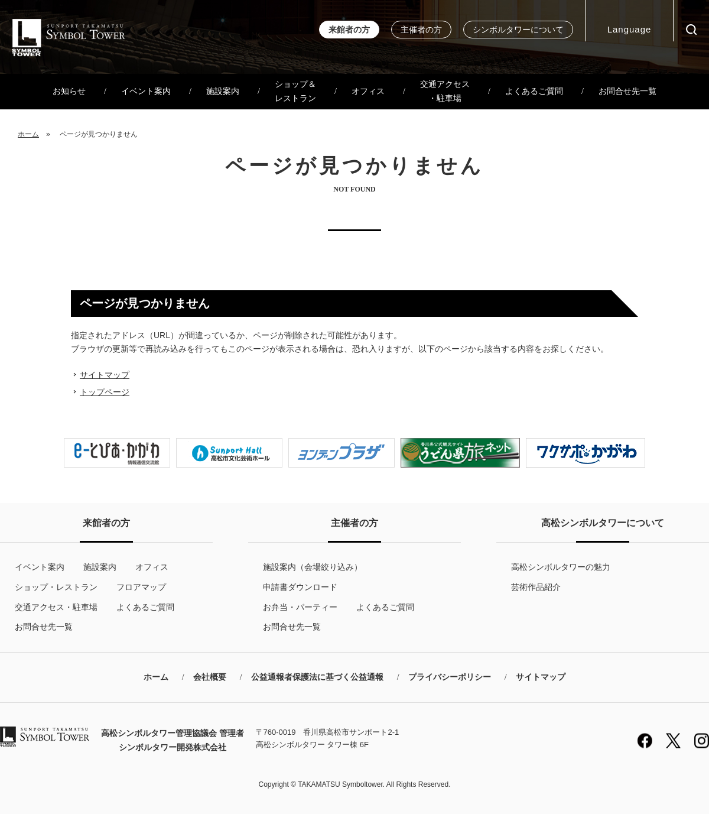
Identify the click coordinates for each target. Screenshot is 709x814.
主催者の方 (421, 29)
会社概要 (209, 677)
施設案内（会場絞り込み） (312, 567)
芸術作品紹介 (536, 587)
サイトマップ (104, 375)
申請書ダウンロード (300, 587)
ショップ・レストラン (56, 587)
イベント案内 (146, 91)
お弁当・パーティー (300, 607)
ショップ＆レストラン (295, 91)
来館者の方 (349, 29)
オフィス (368, 91)
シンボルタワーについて (518, 29)
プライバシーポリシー (449, 677)
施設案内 (222, 91)
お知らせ (69, 91)
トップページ (104, 392)
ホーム (28, 134)
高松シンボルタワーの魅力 (560, 567)
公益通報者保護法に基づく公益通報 (317, 677)
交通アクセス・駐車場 (445, 91)
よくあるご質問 (534, 91)
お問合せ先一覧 (627, 91)
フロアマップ (141, 587)
